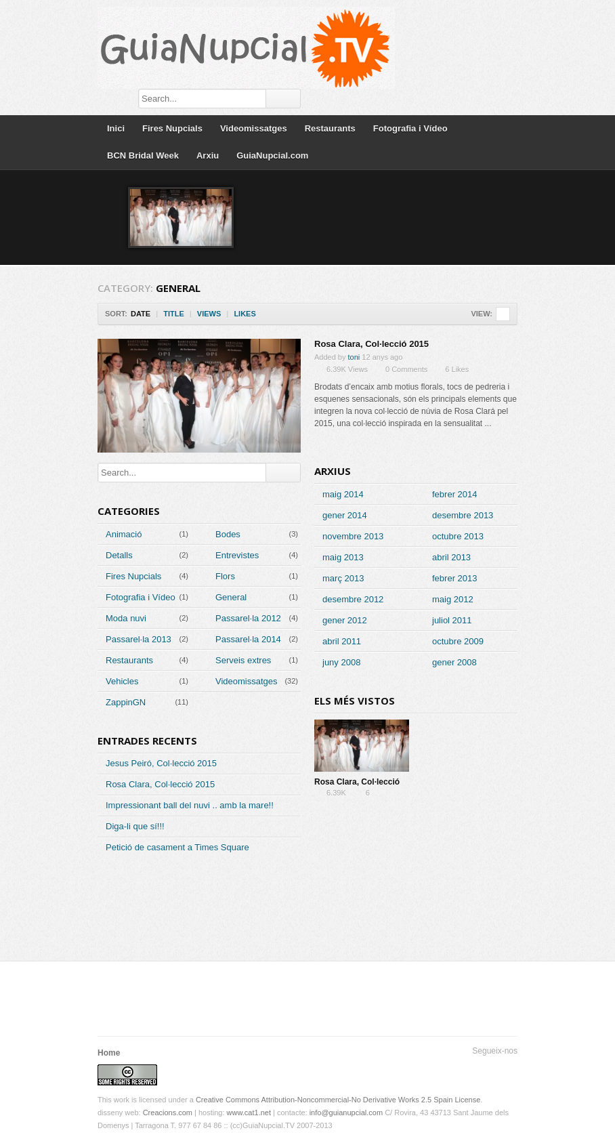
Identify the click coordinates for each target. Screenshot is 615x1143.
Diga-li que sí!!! (135, 826)
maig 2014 (343, 494)
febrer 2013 (455, 578)
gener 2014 (344, 515)
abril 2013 (451, 557)
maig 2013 (343, 557)
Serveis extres (243, 660)
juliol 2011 (452, 620)
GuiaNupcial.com (272, 155)
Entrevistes (237, 555)
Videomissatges (253, 128)
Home (109, 1053)
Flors (225, 576)
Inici (116, 128)
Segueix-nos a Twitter (466, 1068)
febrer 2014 (455, 494)
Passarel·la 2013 (138, 639)
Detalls (119, 555)
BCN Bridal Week (143, 155)
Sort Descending (265, 314)
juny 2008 (341, 662)
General (231, 597)
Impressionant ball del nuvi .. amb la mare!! (190, 805)
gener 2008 (454, 662)
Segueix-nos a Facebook (488, 1068)
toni (354, 357)
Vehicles (122, 681)
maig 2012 (452, 599)
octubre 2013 (458, 536)
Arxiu (207, 155)
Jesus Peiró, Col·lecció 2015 (161, 763)
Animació (124, 534)
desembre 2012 (352, 599)
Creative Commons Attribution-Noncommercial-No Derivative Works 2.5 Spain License (338, 1100)
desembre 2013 (462, 515)
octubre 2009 (458, 641)
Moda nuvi (126, 618)
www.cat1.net (249, 1112)
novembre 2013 (352, 536)
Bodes (227, 534)
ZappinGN (126, 702)
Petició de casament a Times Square (177, 847)
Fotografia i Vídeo (410, 128)
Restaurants (330, 128)
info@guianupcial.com (346, 1112)
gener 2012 (344, 620)
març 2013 (343, 578)
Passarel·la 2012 (248, 618)
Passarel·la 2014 (248, 639)
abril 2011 (341, 641)
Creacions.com (167, 1112)
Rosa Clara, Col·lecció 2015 (371, 344)
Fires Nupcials (172, 128)
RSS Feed (509, 1068)
